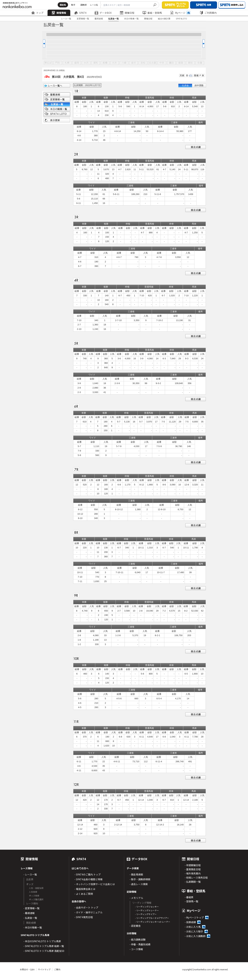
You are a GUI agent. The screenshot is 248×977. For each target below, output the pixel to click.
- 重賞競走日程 (193, 869)
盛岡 (76, 63)
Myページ (180, 12)
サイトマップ (44, 969)
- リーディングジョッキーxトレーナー (152, 921)
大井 (114, 63)
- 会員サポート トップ (86, 907)
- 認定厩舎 (135, 925)
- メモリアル (136, 898)
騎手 (73, 4)
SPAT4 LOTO (57, 114)
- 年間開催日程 (193, 865)
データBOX (103, 12)
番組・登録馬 (152, 12)
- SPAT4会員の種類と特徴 (88, 879)
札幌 (67, 63)
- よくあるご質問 (83, 893)
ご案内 (57, 969)
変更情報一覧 (83, 18)
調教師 (83, 4)
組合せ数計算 (164, 18)
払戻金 (185, 85)
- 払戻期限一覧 (193, 881)
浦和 (95, 63)
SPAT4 (80, 12)
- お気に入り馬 (193, 926)
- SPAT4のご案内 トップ (87, 874)
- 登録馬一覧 (191, 901)
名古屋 (152, 63)
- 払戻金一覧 (30, 918)
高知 (190, 63)
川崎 (124, 63)
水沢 (86, 63)
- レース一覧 (30, 874)
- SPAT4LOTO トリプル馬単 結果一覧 (43, 946)
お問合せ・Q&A (27, 969)
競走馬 (63, 4)
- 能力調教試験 (138, 939)
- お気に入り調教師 (195, 936)
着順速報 (99, 18)
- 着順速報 (29, 913)
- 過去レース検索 (139, 884)
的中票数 (199, 85)
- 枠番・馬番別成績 (140, 944)
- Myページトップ (194, 917)
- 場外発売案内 (193, 873)
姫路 (181, 63)
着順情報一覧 (57, 95)
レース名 (94, 4)
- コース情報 (136, 949)
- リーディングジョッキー (147, 906)
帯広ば (48, 63)
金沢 (133, 63)
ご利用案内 (208, 12)
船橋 (105, 63)
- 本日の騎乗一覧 (32, 927)
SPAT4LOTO (181, 18)
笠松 (143, 63)
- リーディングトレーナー (147, 910)
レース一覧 (66, 18)
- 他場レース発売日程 (196, 877)
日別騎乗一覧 (57, 109)
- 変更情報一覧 (31, 908)
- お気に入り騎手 (194, 931)
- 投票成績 (190, 922)
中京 (162, 63)
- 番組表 (189, 897)
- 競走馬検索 (136, 874)
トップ (37, 12)
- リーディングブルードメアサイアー (152, 917)
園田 (171, 63)
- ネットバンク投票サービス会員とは (94, 884)
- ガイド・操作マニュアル (88, 912)
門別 (57, 63)
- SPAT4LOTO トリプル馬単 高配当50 (43, 951)
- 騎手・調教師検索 (140, 879)
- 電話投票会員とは (84, 889)
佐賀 (199, 63)
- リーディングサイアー (146, 914)
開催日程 (127, 12)
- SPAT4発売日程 (83, 917)
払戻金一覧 (113, 18)
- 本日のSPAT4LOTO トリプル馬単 (42, 941)
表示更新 (57, 120)
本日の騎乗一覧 (131, 18)
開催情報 (59, 12)
